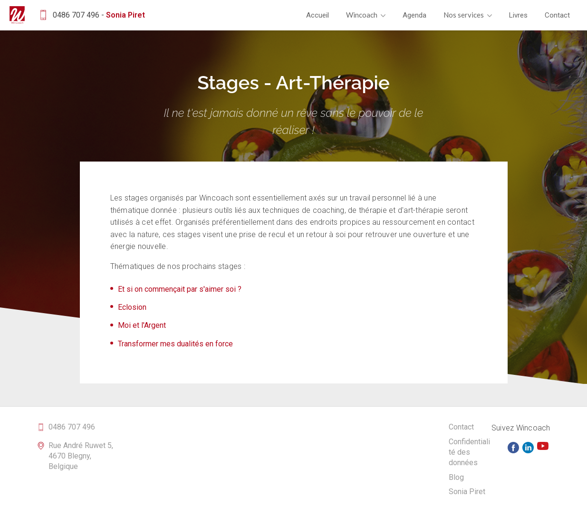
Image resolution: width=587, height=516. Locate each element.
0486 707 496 (71, 426)
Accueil (317, 15)
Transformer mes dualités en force (175, 343)
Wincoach (365, 14)
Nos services (467, 14)
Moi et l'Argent (142, 325)
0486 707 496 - (91, 15)
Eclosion (132, 307)
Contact (557, 15)
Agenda (414, 15)
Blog (456, 477)
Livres (518, 15)
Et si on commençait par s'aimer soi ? (179, 289)
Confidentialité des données (469, 452)
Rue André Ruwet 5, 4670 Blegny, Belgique (80, 456)
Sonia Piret (467, 491)
